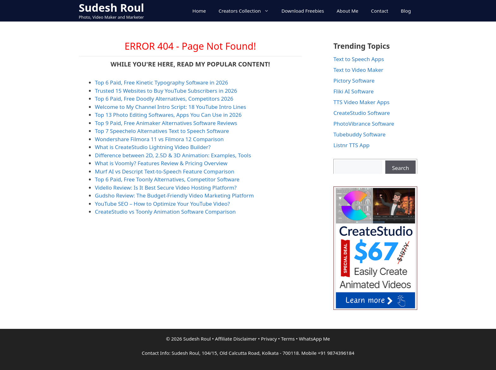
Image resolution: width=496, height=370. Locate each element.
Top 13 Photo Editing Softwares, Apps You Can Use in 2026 (168, 114)
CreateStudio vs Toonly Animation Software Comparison (165, 211)
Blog (406, 11)
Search (400, 168)
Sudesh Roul (111, 7)
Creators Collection (247, 10)
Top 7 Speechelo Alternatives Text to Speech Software (162, 131)
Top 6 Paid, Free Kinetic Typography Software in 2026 (161, 82)
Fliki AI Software (353, 91)
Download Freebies (303, 11)
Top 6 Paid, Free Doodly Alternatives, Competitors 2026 (164, 98)
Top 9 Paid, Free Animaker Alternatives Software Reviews (166, 123)
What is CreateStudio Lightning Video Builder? (153, 147)
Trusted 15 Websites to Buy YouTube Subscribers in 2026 (166, 90)
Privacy (269, 339)
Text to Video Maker (358, 69)
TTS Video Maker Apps (361, 102)
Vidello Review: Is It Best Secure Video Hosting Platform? (166, 187)
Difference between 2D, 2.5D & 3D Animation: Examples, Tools (173, 155)
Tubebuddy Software (359, 134)
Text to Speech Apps (358, 59)
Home (199, 11)
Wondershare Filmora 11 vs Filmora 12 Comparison (159, 139)
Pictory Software (354, 80)
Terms (287, 339)
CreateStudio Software (361, 112)
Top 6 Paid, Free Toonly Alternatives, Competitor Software (167, 179)
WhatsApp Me (314, 339)
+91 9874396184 (336, 353)
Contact (379, 11)
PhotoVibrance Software (363, 123)
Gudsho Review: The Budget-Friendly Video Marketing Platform (174, 195)
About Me (347, 11)
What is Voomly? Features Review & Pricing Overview (161, 163)
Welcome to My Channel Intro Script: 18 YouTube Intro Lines (170, 106)
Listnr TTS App (351, 145)
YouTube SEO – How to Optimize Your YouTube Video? (162, 203)
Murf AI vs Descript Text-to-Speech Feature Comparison (164, 171)
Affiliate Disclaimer (236, 339)
